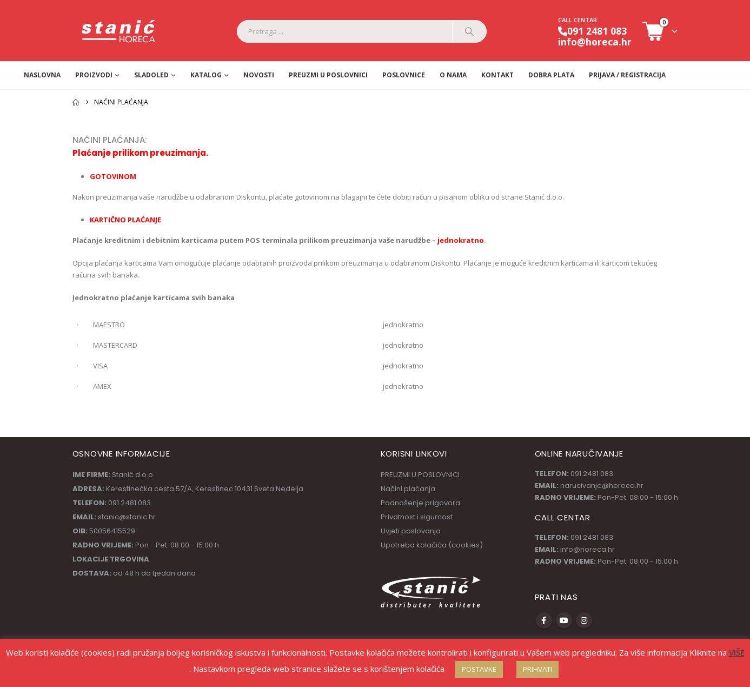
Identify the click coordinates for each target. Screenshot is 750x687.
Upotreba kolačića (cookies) (432, 545)
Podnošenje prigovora (420, 503)
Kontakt (497, 75)
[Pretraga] (469, 31)
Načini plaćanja (408, 489)
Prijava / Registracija (627, 75)
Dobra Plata (551, 75)
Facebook (544, 620)
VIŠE (737, 652)
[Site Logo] (118, 31)
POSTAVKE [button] (479, 669)
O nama (453, 75)
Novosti (258, 75)
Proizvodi (93, 75)
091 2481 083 (592, 30)
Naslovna (42, 75)
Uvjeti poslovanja (411, 531)
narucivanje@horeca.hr (601, 485)
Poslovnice (403, 75)
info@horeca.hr (595, 41)
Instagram (584, 620)
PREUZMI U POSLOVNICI (328, 75)
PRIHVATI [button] (537, 669)
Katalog (206, 75)
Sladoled (151, 75)
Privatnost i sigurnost (417, 517)
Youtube (564, 620)
